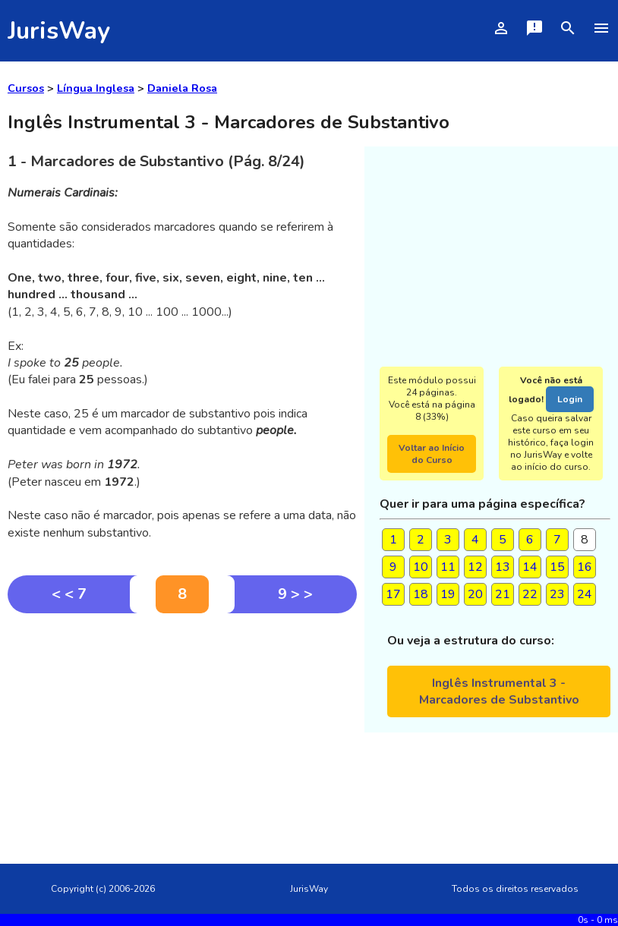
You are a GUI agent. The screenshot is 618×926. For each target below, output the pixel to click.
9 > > (295, 594)
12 (475, 567)
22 (530, 594)
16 (584, 567)
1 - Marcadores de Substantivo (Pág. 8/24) (156, 161)
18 (420, 594)
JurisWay (59, 30)
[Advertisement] (182, 727)
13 (502, 567)
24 (584, 594)
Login (569, 399)
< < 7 (69, 594)
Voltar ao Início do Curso (432, 454)
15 (557, 567)
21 (502, 594)
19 (448, 594)
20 (475, 594)
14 (530, 567)
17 (393, 594)
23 (557, 594)
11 (448, 567)
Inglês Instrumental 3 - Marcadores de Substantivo (499, 691)
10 (420, 567)
